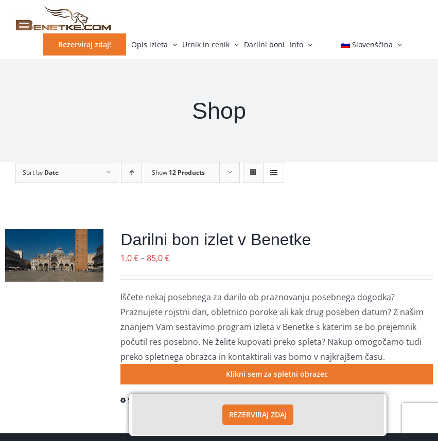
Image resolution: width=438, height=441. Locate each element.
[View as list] (274, 172)
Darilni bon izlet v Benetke (215, 239)
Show (178, 172)
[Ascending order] (131, 172)
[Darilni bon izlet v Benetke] (54, 255)
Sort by (41, 172)
